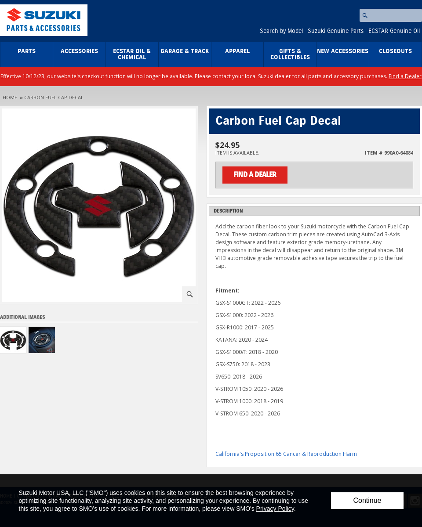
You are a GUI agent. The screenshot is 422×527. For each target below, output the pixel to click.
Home (10, 97)
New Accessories (342, 51)
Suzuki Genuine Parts (336, 31)
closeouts (395, 51)
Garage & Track (184, 51)
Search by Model (281, 31)
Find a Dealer (405, 76)
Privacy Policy (275, 508)
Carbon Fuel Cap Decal (54, 97)
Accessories (79, 51)
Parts (27, 51)
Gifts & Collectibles (290, 54)
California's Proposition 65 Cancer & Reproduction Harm (286, 454)
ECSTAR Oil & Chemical (132, 54)
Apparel (237, 51)
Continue (367, 500)
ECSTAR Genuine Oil (394, 31)
